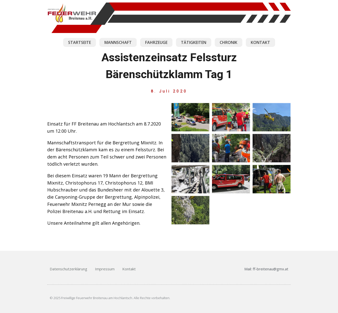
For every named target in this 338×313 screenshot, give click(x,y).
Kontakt (129, 268)
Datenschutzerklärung (68, 268)
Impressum (105, 268)
